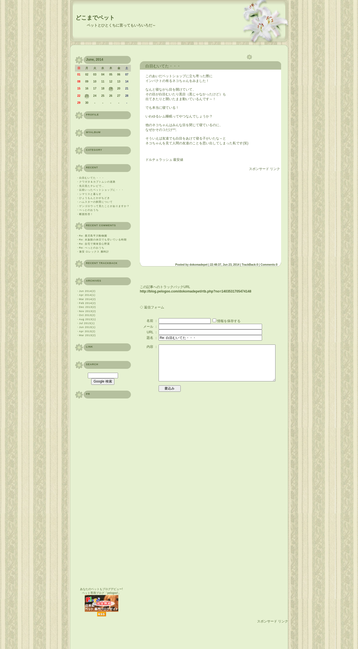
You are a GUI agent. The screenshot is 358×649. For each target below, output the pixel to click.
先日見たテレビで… (91, 186)
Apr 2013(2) (87, 331)
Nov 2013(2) (87, 311)
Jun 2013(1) (87, 327)
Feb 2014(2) (87, 303)
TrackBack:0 (250, 264)
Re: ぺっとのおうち (92, 247)
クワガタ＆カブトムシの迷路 (97, 181)
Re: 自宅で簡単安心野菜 (94, 243)
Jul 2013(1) (87, 323)
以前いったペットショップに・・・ (101, 189)
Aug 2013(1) (87, 319)
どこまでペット (95, 18)
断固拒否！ (86, 214)
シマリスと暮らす (90, 194)
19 (110, 88)
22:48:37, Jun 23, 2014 (224, 264)
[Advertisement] (192, 215)
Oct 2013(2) (87, 315)
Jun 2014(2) (87, 291)
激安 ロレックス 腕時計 (94, 251)
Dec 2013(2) (87, 307)
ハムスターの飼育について (96, 201)
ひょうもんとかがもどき (96, 198)
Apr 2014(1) (87, 295)
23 (86, 95)
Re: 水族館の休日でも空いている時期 (103, 239)
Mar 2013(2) (87, 335)
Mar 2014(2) (87, 299)
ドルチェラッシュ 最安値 (164, 160)
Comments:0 (268, 264)
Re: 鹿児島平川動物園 (93, 235)
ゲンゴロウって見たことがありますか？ (104, 206)
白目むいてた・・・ (91, 177)
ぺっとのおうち (89, 210)
